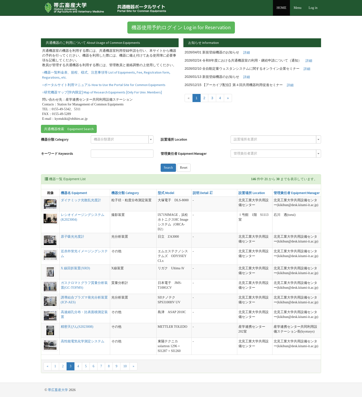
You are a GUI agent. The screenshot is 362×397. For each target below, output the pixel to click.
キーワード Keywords (57, 153)
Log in (313, 8)
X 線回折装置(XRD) (75, 268)
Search (168, 167)
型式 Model (166, 193)
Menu (297, 8)
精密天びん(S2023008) (77, 326)
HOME (281, 8)
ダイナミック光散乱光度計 (81, 200)
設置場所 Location (174, 139)
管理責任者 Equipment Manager (184, 153)
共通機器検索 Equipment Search (69, 129)
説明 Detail (200, 193)
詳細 (246, 52)
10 (125, 366)
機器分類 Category (54, 139)
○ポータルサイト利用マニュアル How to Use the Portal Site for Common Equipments (103, 85)
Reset (183, 167)
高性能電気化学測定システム (82, 341)
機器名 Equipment (74, 193)
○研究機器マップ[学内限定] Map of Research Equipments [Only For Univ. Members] (102, 92)
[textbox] (120, 139)
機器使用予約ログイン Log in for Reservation (181, 27)
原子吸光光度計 (72, 236)
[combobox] (122, 139)
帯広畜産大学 (58, 390)
